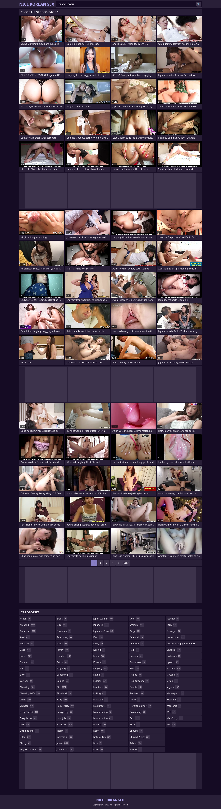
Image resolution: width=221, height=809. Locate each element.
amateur (27, 625)
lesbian (100, 681)
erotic (62, 619)
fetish (62, 662)
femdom (64, 656)
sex (135, 718)
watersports (175, 693)
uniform (174, 650)
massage (100, 699)
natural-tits (102, 737)
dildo (25, 737)
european (64, 631)
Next (126, 562)
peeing (136, 675)
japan (63, 743)
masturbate (102, 706)
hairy (62, 699)
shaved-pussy (140, 737)
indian (62, 731)
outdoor (137, 643)
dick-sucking (29, 731)
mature (99, 724)
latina (98, 675)
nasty (99, 731)
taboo (136, 743)
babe (25, 650)
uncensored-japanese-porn (181, 644)
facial (62, 643)
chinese (27, 706)
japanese (101, 625)
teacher (173, 619)
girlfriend (64, 693)
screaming (138, 712)
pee (134, 668)
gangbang (65, 675)
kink (98, 637)
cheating (27, 687)
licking (99, 693)
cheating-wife (30, 693)
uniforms (174, 656)
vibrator (174, 668)
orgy (135, 631)
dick (25, 724)
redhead (137, 693)
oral (135, 619)
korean (99, 662)
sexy (135, 724)
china (25, 699)
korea (99, 656)
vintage (173, 675)
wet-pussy (175, 718)
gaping (63, 681)
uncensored (176, 637)
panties (136, 656)
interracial (65, 737)
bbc (24, 668)
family (63, 650)
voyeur (173, 687)
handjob (64, 718)
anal (25, 637)
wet (171, 712)
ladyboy (100, 668)
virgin (172, 681)
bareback (27, 662)
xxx (171, 724)
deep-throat (29, 712)
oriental (137, 637)
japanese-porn (103, 631)
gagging (63, 668)
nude (98, 749)
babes (26, 656)
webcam (174, 699)
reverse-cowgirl (140, 706)
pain (134, 650)
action (25, 619)
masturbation (103, 718)
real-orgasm (139, 681)
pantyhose (138, 662)
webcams (174, 706)
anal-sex (27, 643)
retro (135, 699)
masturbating (102, 712)
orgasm (137, 625)
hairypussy (65, 712)
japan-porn (65, 749)
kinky (98, 643)
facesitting (64, 637)
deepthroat (28, 718)
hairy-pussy (65, 706)
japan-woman (103, 619)
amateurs (28, 631)
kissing (99, 650)
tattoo (136, 749)
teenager (174, 631)
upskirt (173, 662)
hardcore (65, 724)
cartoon (26, 681)
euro (62, 625)
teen (172, 625)
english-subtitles (31, 749)
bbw (25, 675)
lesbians (100, 687)
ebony (25, 743)
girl (62, 687)
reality (136, 687)
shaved (136, 731)
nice (97, 743)
